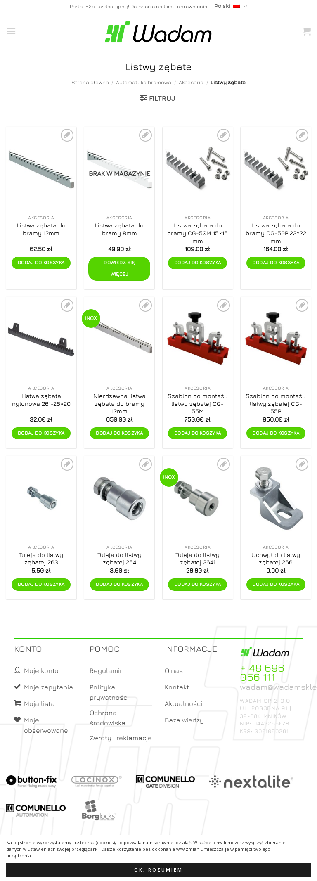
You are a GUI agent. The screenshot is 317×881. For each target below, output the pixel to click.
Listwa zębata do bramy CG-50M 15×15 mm (197, 233)
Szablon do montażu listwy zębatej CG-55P (276, 403)
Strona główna (90, 82)
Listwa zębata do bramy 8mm (119, 229)
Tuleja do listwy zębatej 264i (197, 558)
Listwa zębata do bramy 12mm (41, 229)
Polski (230, 6)
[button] (11, 31)
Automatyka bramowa (143, 82)
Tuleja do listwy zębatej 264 (119, 558)
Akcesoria (191, 82)
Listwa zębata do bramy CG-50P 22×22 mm (276, 233)
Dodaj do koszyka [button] (41, 262)
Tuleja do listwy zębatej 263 (41, 558)
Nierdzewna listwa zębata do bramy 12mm (119, 403)
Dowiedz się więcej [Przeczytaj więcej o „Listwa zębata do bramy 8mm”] (119, 268)
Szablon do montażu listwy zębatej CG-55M (198, 403)
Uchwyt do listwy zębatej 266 (275, 558)
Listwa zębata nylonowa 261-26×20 (41, 399)
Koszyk (178, 867)
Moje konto (145, 867)
